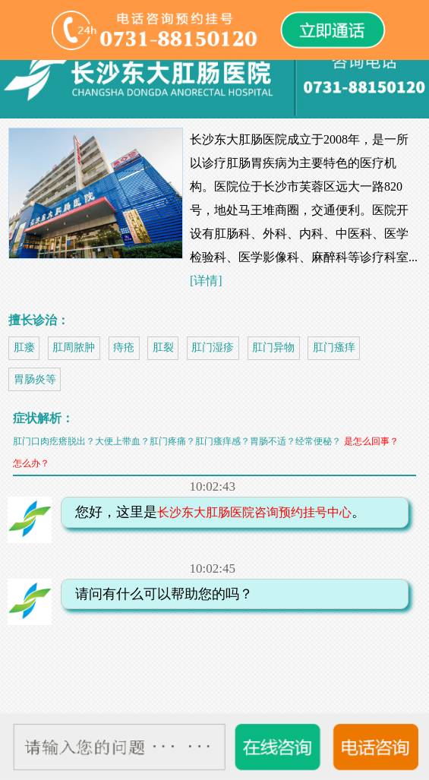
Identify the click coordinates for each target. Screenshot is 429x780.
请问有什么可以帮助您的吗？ (159, 594)
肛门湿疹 (212, 347)
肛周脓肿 (73, 347)
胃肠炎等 (35, 379)
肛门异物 (273, 347)
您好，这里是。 (215, 511)
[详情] (206, 280)
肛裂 (163, 347)
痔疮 (123, 347)
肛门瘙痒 (334, 347)
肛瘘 (24, 347)
